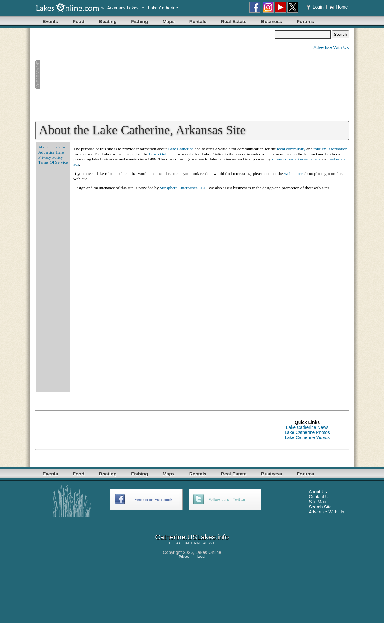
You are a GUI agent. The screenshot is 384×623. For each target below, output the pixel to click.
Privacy (184, 556)
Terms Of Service (53, 162)
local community (291, 149)
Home (339, 6)
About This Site (51, 147)
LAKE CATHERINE (187, 543)
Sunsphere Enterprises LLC (183, 188)
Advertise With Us (331, 47)
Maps (169, 21)
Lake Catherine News (307, 427)
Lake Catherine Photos (307, 432)
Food (79, 21)
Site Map (317, 501)
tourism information (331, 149)
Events (50, 21)
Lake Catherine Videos (307, 437)
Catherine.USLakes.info (192, 537)
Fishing (139, 21)
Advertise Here (51, 152)
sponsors (279, 159)
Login (316, 6)
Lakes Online (160, 154)
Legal (201, 556)
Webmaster (293, 173)
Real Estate (234, 21)
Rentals (197, 21)
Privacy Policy (50, 157)
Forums (305, 21)
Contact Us (319, 496)
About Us (318, 491)
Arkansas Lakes (123, 7)
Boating (107, 21)
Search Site (320, 506)
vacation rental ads (304, 159)
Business (271, 21)
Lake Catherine (163, 7)
